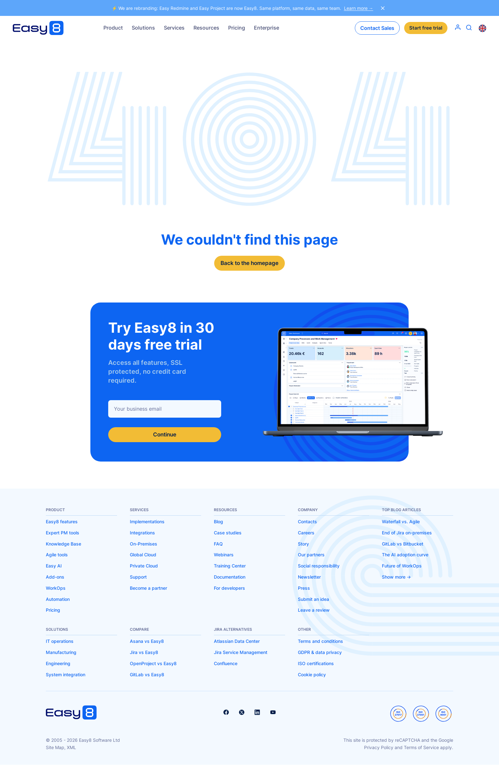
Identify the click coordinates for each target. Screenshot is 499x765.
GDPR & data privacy (320, 652)
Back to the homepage (249, 263)
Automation (58, 599)
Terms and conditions (320, 641)
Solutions (143, 27)
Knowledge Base (63, 544)
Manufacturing (61, 652)
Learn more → (358, 8)
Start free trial (425, 28)
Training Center (230, 566)
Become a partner (148, 588)
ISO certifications (316, 663)
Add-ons (55, 577)
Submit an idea (313, 599)
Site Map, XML (61, 747)
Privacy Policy (378, 747)
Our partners (311, 555)
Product (113, 27)
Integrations (142, 533)
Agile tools (57, 555)
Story (303, 544)
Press (304, 588)
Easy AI (54, 566)
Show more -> (396, 577)
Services (174, 27)
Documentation (229, 577)
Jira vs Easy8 (144, 652)
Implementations (147, 522)
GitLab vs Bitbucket (402, 544)
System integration (65, 675)
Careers (306, 533)
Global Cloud (143, 555)
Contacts (307, 522)
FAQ (218, 544)
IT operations (60, 641)
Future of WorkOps (402, 566)
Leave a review (314, 610)
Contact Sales (377, 28)
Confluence (225, 663)
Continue (165, 434)
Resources (206, 27)
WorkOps (56, 588)
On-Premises (143, 544)
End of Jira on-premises (407, 533)
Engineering (58, 663)
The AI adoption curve (405, 555)
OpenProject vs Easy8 (153, 663)
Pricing (236, 27)
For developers (229, 588)
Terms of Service (421, 747)
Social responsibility (319, 566)
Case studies (228, 533)
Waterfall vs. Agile (401, 522)
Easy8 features (62, 522)
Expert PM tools (62, 533)
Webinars (224, 555)
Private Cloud (144, 566)
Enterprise (266, 27)
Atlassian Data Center (237, 641)
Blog (218, 522)
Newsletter (309, 577)
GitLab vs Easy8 (147, 675)
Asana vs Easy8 (147, 641)
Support (138, 577)
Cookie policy (312, 675)
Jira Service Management (240, 652)
